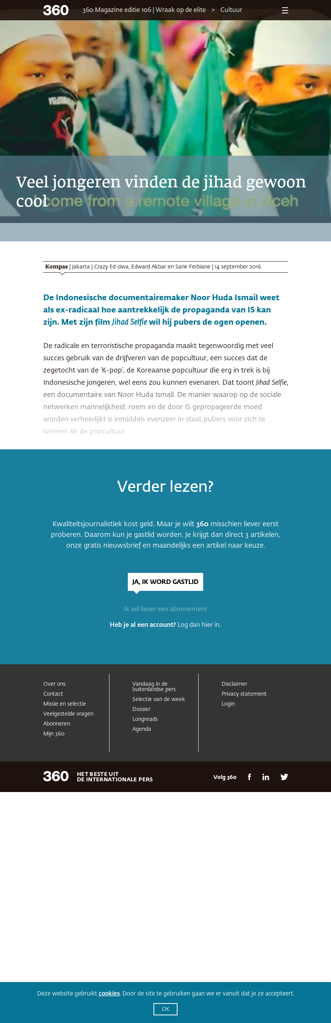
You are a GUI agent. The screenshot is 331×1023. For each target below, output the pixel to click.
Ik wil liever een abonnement (165, 610)
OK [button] (165, 1009)
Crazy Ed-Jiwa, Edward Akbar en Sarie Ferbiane (152, 267)
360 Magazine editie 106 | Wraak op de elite (144, 10)
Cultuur (231, 10)
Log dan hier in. (199, 625)
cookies (109, 994)
